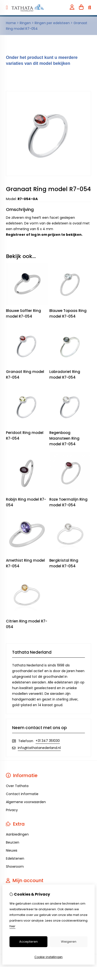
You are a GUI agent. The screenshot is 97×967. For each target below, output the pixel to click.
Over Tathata (17, 785)
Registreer (15, 234)
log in (36, 234)
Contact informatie (22, 794)
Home (11, 23)
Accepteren (28, 941)
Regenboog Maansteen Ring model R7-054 (64, 438)
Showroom (15, 866)
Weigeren (68, 941)
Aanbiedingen (17, 834)
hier (12, 926)
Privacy (12, 810)
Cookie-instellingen (48, 957)
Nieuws (11, 850)
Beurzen (12, 842)
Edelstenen (15, 858)
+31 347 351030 (48, 740)
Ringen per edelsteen (52, 23)
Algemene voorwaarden (26, 802)
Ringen (25, 23)
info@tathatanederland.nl (39, 747)
